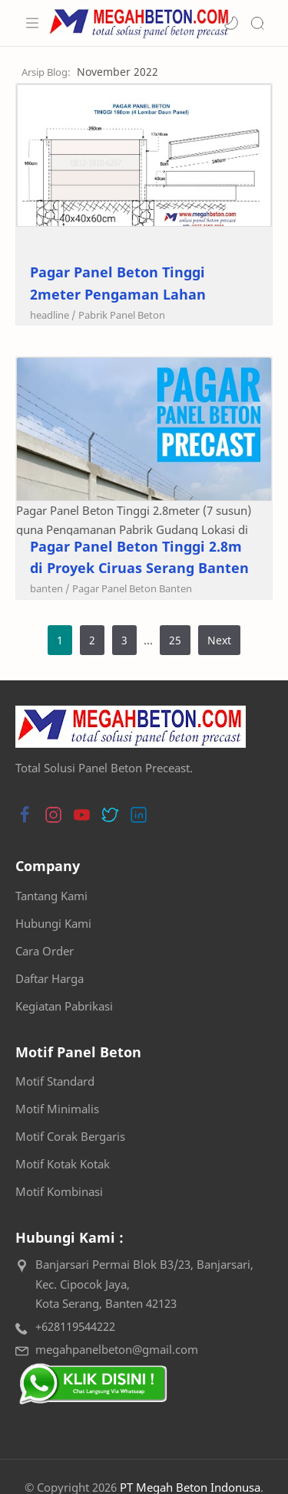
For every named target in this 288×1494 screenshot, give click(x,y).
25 (175, 640)
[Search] (257, 22)
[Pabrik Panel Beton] (121, 315)
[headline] (53, 315)
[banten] (50, 588)
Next (219, 640)
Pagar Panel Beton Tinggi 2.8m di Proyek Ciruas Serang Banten (139, 557)
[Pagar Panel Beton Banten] (132, 588)
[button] (231, 22)
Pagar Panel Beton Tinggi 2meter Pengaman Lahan (118, 283)
